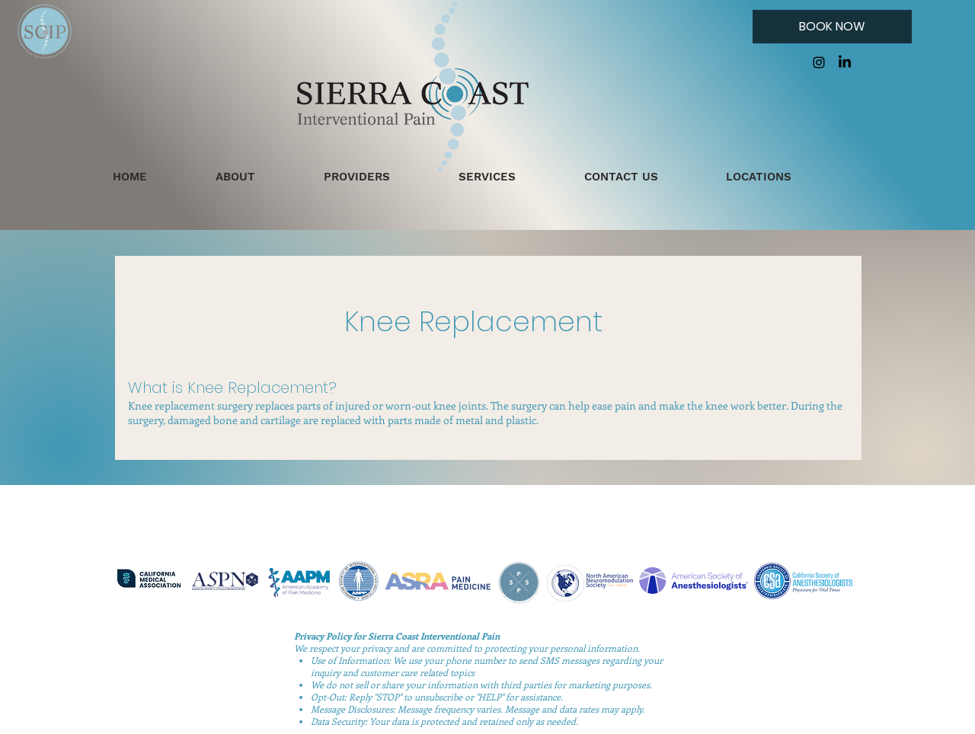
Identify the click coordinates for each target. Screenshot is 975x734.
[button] (946, 26)
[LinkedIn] (844, 62)
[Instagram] (818, 62)
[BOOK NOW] (832, 26)
